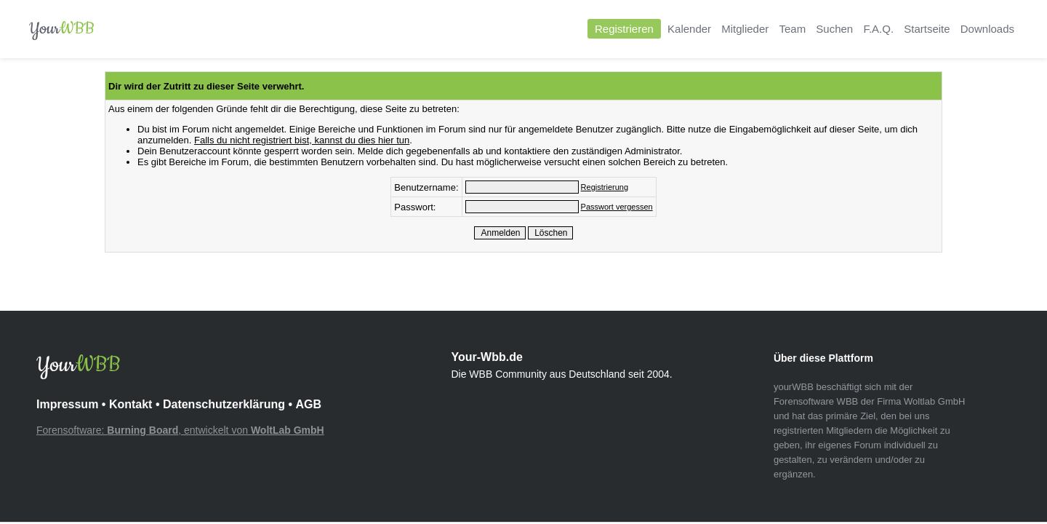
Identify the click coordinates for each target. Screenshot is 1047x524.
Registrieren (624, 29)
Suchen (834, 28)
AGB (308, 404)
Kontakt (131, 404)
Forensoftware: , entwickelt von (180, 430)
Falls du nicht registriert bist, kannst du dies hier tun (301, 140)
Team (792, 28)
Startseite (927, 28)
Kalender (689, 28)
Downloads (987, 28)
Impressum (67, 404)
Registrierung (604, 187)
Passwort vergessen (617, 206)
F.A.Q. (878, 28)
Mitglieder (745, 28)
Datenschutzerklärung (224, 404)
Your (62, 28)
